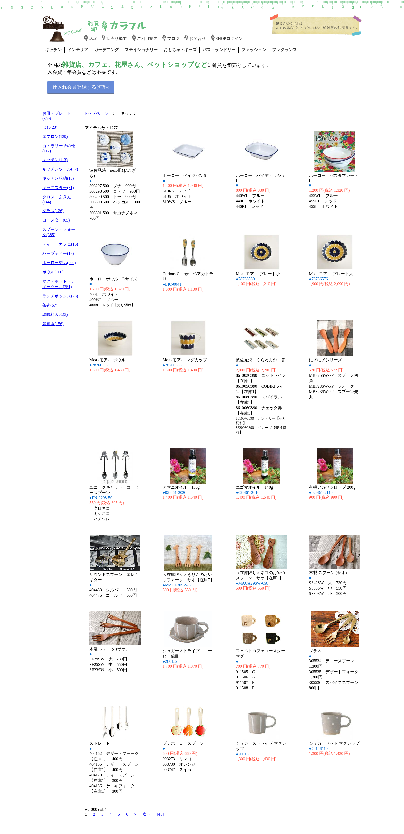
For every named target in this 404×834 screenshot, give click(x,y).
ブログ (173, 38)
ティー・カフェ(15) (60, 244)
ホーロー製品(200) (59, 262)
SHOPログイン (229, 38)
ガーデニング (106, 49)
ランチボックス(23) (60, 296)
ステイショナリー (141, 49)
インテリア (78, 49)
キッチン (53, 49)
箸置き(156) (53, 324)
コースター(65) (56, 220)
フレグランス (284, 49)
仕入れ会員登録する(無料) (81, 87)
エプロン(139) (55, 136)
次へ (146, 814)
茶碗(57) (49, 305)
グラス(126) (53, 211)
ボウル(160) (53, 272)
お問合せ (197, 38)
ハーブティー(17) (58, 253)
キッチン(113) (55, 160)
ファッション (253, 49)
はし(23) (49, 127)
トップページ (95, 113)
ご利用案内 (147, 38)
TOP (93, 38)
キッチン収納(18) (58, 178)
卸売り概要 (116, 38)
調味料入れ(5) (55, 314)
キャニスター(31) (58, 187)
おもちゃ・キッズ (180, 49)
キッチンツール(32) (60, 169)
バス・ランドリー (219, 49)
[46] (160, 814)
